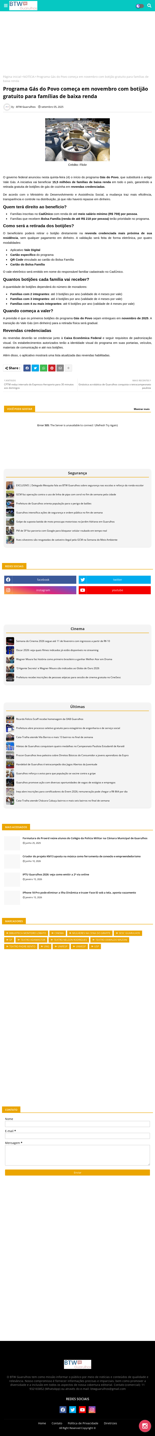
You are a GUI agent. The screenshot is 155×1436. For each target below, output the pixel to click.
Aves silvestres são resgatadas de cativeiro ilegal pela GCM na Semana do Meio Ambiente (66, 539)
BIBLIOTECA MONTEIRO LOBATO (27, 933)
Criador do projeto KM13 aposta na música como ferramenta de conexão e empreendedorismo (82, 856)
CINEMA (59, 933)
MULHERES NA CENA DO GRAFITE (91, 933)
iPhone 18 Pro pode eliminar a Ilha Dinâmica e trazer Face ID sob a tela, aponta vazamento (79, 892)
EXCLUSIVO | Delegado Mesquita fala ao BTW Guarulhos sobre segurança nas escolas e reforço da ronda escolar (80, 485)
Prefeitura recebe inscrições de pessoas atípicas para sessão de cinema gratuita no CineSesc (68, 677)
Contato (57, 1423)
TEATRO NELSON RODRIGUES (70, 939)
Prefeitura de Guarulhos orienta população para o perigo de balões (53, 503)
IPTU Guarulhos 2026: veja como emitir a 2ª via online (56, 874)
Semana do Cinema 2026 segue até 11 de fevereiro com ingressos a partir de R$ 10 (63, 641)
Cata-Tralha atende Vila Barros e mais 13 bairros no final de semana (54, 737)
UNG (46, 946)
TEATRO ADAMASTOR (33, 939)
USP (96, 946)
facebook (43, 580)
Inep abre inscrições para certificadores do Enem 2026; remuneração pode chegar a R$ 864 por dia (72, 791)
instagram (43, 590)
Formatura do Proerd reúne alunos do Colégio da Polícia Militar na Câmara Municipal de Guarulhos (85, 838)
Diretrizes (110, 1423)
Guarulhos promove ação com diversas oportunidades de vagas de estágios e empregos (65, 782)
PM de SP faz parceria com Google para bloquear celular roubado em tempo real (61, 530)
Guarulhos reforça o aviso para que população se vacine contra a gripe (56, 773)
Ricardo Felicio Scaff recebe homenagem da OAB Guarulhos (49, 719)
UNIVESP (81, 946)
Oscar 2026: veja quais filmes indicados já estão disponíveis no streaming (57, 650)
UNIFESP (62, 946)
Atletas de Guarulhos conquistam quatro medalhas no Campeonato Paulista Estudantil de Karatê (70, 746)
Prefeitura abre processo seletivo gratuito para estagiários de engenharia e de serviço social (68, 728)
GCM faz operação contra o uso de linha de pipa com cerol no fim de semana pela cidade (66, 494)
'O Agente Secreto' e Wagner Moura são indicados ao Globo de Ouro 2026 (57, 668)
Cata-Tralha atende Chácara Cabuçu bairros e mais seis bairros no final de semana (63, 800)
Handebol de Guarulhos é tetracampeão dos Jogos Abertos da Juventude (56, 764)
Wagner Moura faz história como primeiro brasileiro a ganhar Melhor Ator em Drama (64, 659)
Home (42, 1423)
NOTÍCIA (29, 77)
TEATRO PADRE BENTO (22, 946)
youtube (117, 590)
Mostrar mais (142, 409)
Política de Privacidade (83, 1423)
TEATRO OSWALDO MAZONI (111, 939)
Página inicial (12, 77)
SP (10, 939)
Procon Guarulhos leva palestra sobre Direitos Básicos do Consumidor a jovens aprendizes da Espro (72, 755)
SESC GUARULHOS (129, 933)
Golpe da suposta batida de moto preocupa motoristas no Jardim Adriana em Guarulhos (65, 521)
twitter (117, 580)
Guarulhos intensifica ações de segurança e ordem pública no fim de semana (59, 512)
